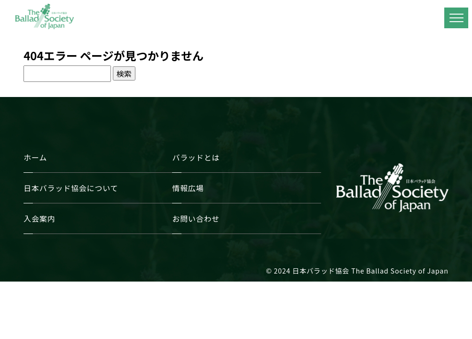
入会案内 (39, 218)
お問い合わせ (196, 218)
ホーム (35, 157)
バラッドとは (196, 157)
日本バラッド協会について (71, 188)
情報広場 (188, 188)
